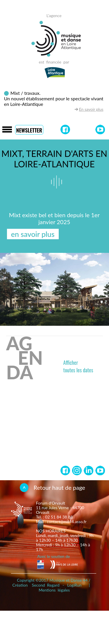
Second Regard (46, 585)
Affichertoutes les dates (78, 366)
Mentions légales (54, 589)
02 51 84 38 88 (59, 516)
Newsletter (29, 130)
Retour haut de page (59, 487)
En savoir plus (91, 109)
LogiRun (74, 585)
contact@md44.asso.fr (67, 521)
